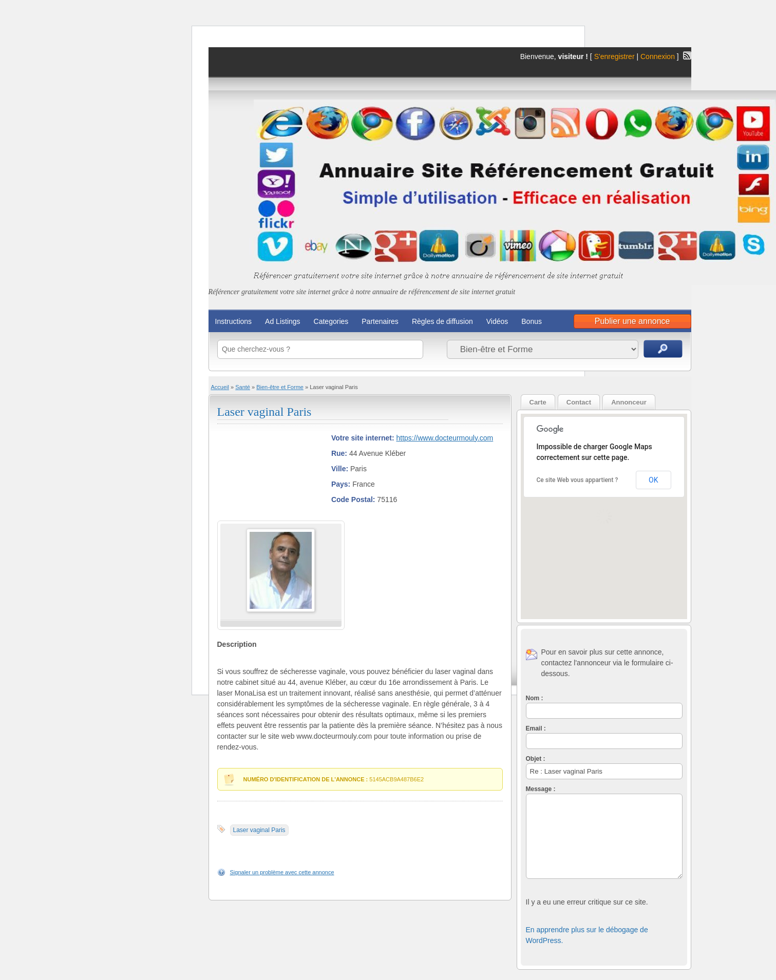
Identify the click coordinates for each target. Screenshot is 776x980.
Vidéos (497, 321)
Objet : (535, 758)
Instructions (233, 321)
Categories (331, 321)
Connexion (658, 56)
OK (653, 480)
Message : (541, 789)
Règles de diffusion (442, 321)
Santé (242, 387)
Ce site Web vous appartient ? (577, 480)
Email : (536, 728)
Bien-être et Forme (280, 387)
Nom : (534, 698)
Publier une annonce (632, 321)
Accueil (220, 387)
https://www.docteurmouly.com (444, 438)
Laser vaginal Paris (264, 411)
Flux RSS (687, 55)
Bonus (531, 321)
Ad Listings (282, 321)
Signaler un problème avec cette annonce (282, 872)
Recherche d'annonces (663, 349)
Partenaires (380, 321)
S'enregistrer (614, 56)
